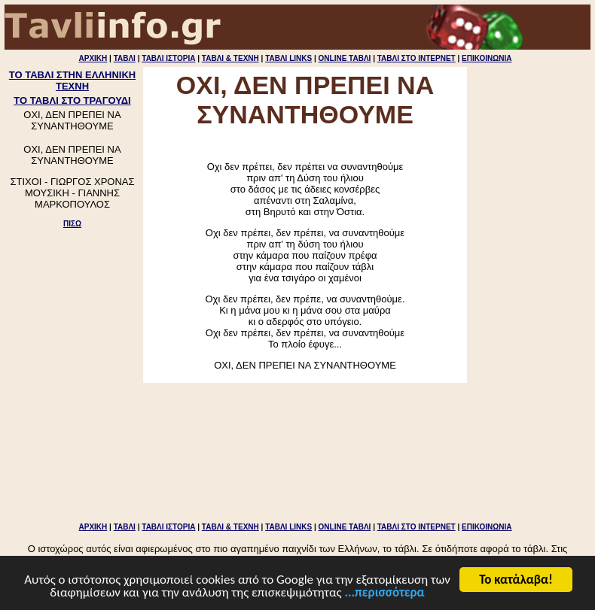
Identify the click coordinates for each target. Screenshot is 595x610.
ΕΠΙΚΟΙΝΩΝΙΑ (486, 58)
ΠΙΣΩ (72, 224)
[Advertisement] (72, 294)
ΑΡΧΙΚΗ (92, 58)
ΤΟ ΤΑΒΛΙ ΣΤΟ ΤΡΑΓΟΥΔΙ (72, 100)
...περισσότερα (384, 594)
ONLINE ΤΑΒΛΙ (345, 58)
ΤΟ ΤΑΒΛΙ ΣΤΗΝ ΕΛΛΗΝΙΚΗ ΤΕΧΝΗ (72, 80)
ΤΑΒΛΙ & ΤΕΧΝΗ (230, 58)
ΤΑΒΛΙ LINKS (288, 58)
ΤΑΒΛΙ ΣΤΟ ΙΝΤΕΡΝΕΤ (416, 58)
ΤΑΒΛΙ (125, 58)
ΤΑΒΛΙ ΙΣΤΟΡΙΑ (168, 58)
